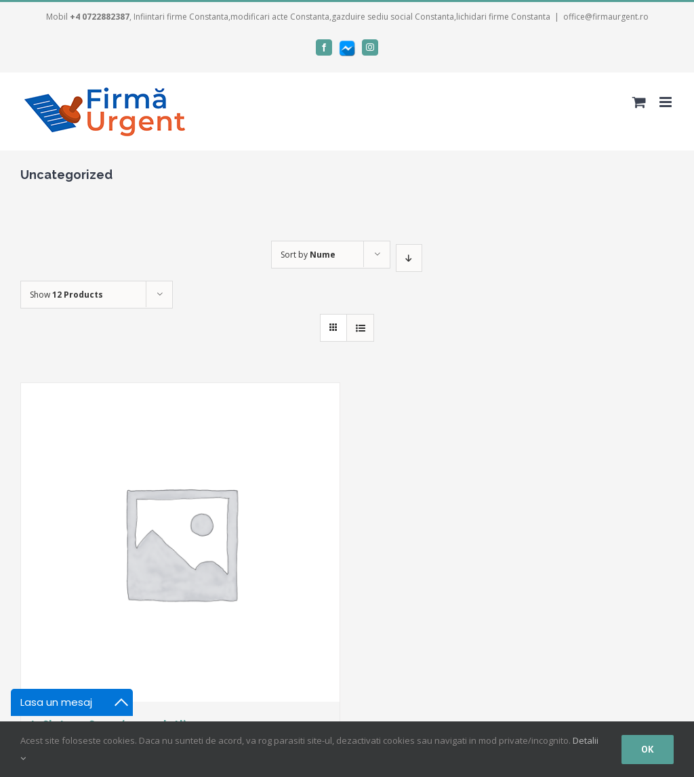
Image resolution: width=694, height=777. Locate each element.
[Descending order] (409, 258)
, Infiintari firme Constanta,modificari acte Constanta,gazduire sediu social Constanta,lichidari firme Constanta (310, 16)
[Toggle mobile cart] (639, 102)
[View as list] (360, 328)
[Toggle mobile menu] (666, 102)
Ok (647, 749)
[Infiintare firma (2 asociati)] (180, 542)
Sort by (308, 254)
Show (66, 294)
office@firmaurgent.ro (606, 16)
